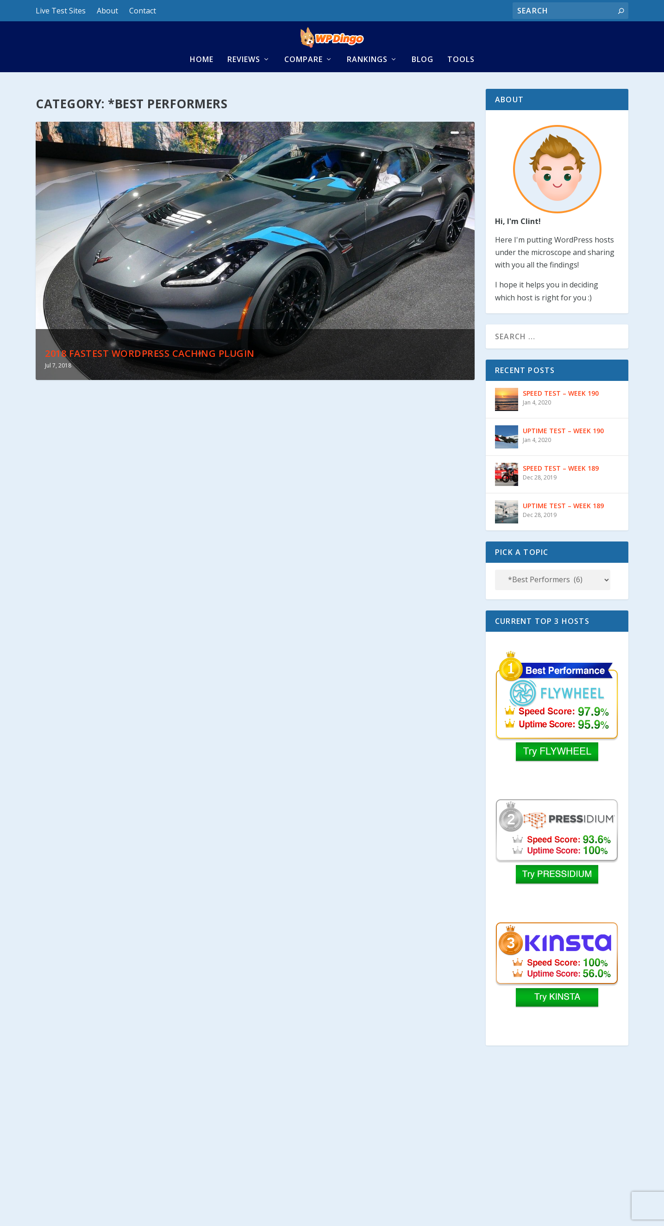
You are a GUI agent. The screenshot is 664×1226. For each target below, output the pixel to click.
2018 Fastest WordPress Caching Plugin (150, 373)
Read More (71, 640)
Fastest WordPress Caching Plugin (120, 1077)
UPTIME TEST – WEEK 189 (563, 525)
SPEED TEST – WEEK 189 (561, 487)
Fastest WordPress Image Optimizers (348, 1077)
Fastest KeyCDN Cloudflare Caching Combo (138, 817)
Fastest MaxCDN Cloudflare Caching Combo (366, 557)
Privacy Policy (57, 1211)
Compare (303, 77)
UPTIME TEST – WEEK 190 (563, 450)
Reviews (243, 77)
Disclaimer (103, 1211)
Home (201, 77)
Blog (422, 77)
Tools (461, 77)
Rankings (367, 77)
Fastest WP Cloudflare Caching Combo (354, 817)
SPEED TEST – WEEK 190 (561, 412)
